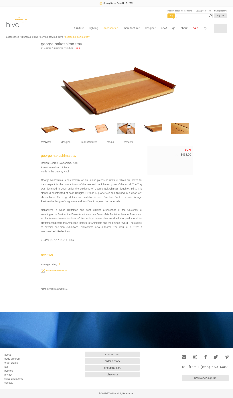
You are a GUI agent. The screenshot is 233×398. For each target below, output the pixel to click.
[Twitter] (216, 357)
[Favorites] (206, 28)
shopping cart (112, 367)
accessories (111, 27)
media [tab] (110, 142)
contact (8, 382)
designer (150, 27)
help (171, 15)
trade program (220, 11)
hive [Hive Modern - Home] (16, 22)
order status (11, 362)
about (184, 27)
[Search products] (194, 15)
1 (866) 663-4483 (203, 11)
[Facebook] (205, 357)
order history (112, 360)
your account (112, 354)
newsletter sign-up (205, 377)
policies (8, 370)
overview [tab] (46, 142)
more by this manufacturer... (54, 289)
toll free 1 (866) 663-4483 (205, 367)
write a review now (54, 270)
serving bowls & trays (51, 37)
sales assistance (13, 378)
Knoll (71, 47)
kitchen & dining (29, 37)
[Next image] (199, 128)
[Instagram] (195, 357)
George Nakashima (53, 47)
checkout (112, 374)
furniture (79, 27)
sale (195, 27)
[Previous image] (34, 128)
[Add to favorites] (176, 154)
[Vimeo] (227, 357)
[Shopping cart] (220, 28)
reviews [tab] (128, 142)
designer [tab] (66, 142)
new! (164, 27)
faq (6, 366)
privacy (8, 374)
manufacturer (131, 27)
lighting (93, 27)
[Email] (184, 357)
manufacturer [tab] (89, 142)
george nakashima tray (77, 37)
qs (173, 27)
